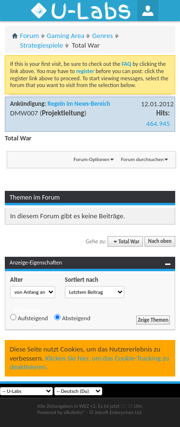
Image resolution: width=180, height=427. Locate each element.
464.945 (158, 123)
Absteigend (72, 318)
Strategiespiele (41, 45)
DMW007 (24, 113)
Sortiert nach (81, 279)
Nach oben (159, 242)
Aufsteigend (29, 318)
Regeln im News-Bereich (79, 103)
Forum (29, 35)
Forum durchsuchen (142, 159)
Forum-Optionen (91, 159)
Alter (16, 279)
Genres (102, 35)
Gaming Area (65, 35)
